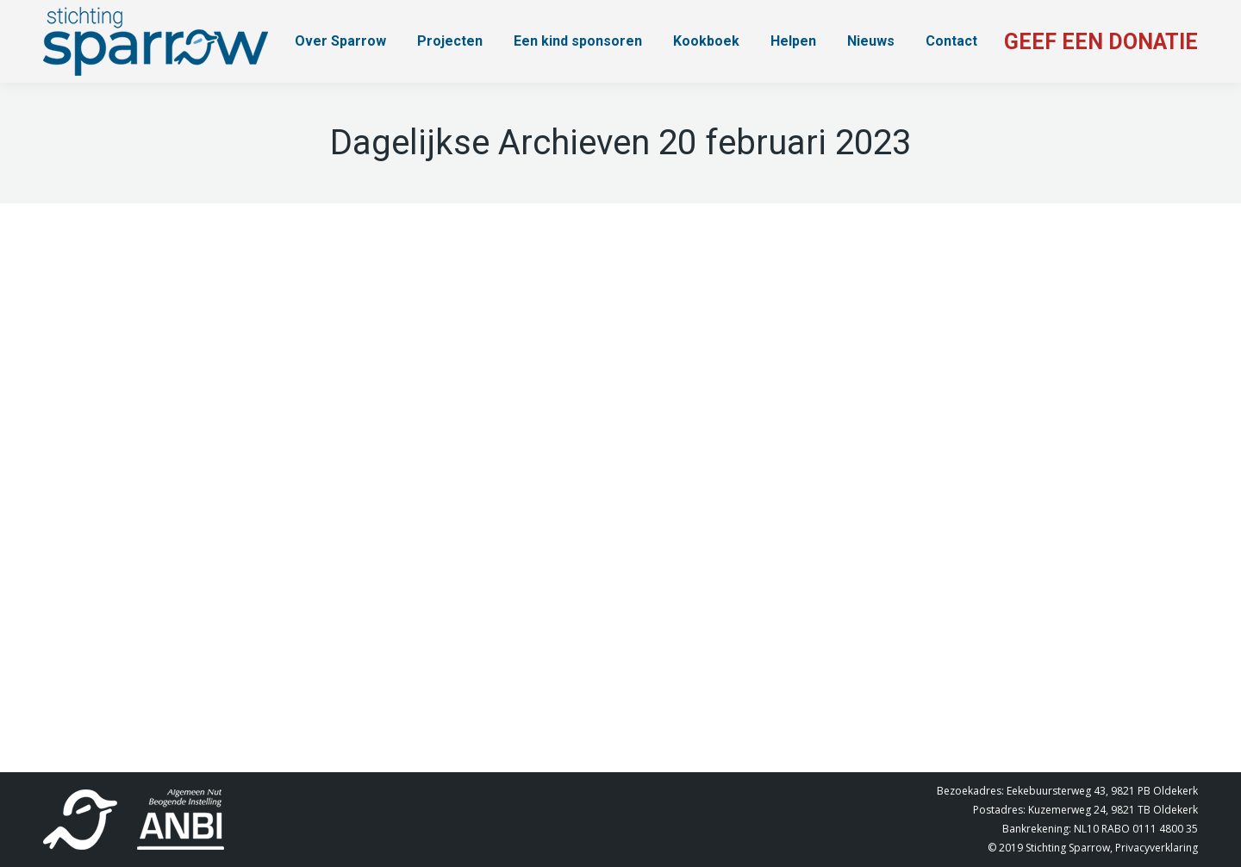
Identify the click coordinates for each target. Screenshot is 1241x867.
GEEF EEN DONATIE (1101, 41)
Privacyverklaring (1156, 847)
